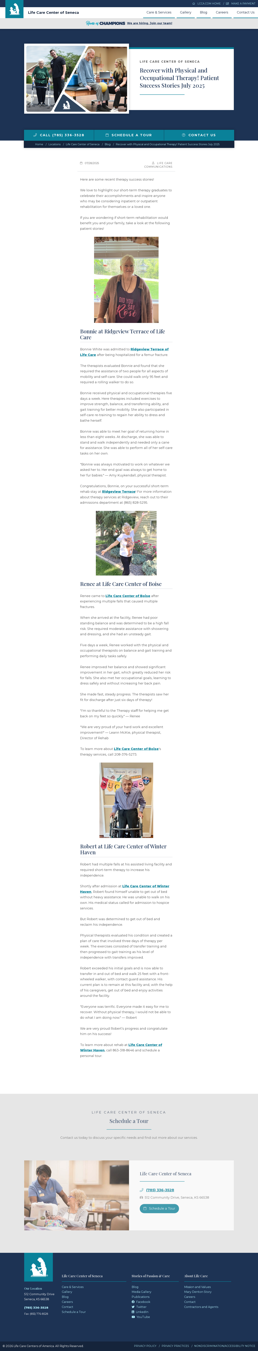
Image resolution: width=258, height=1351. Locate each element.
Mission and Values (197, 1287)
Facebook (141, 1302)
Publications (140, 1297)
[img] (35, 135)
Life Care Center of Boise (128, 596)
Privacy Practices (175, 1346)
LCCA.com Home (206, 3)
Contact (67, 1307)
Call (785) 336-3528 (59, 135)
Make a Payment (240, 3)
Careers (222, 12)
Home (39, 144)
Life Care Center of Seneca (53, 12)
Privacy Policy (145, 1346)
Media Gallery (141, 1292)
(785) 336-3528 (160, 1201)
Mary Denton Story (198, 1292)
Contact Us (246, 12)
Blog (203, 12)
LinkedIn (140, 1312)
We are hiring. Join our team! (129, 23)
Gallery (185, 12)
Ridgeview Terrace (118, 492)
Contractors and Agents (201, 1307)
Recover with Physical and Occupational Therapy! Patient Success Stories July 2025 (167, 144)
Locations (54, 144)
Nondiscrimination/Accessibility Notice (224, 1346)
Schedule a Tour (129, 135)
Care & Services (159, 12)
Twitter (139, 1307)
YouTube (141, 1317)
